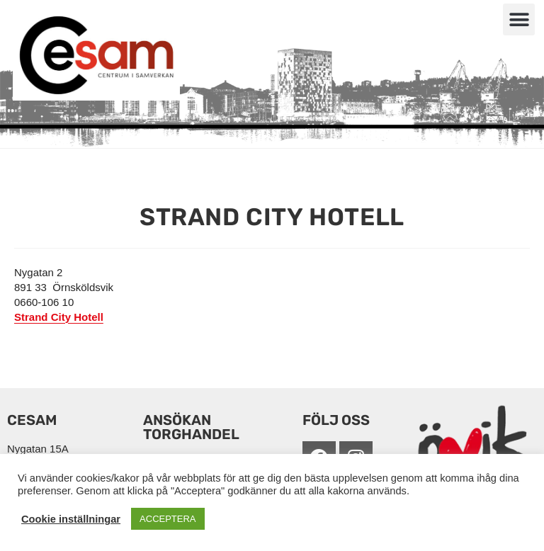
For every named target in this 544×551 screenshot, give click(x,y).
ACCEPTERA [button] (168, 518)
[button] (519, 19)
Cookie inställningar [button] (70, 519)
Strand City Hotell (58, 317)
